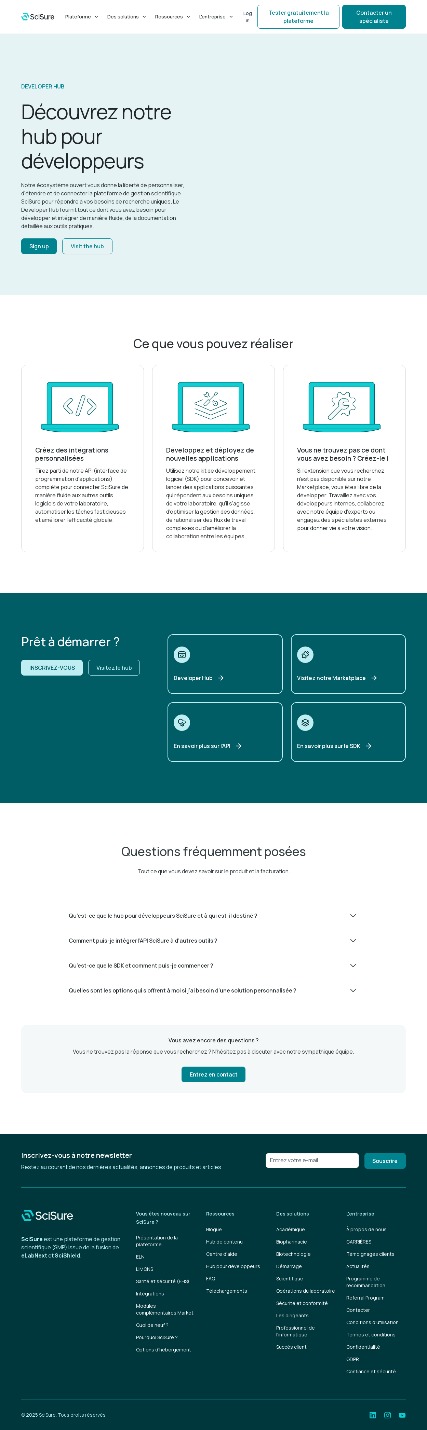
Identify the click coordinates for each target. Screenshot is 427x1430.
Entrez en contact (214, 1074)
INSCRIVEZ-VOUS (52, 667)
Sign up (39, 246)
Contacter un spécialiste (374, 17)
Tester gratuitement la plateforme (298, 17)
